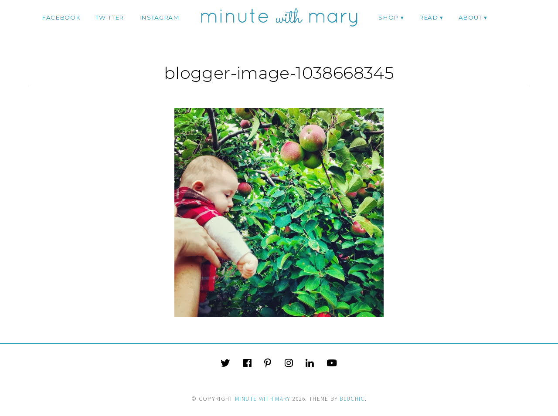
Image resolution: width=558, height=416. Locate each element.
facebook (61, 17)
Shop (388, 17)
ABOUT (470, 17)
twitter (109, 17)
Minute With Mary (263, 398)
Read (428, 17)
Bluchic (352, 398)
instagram (159, 17)
